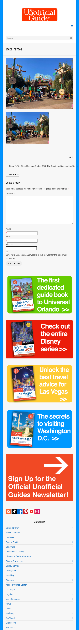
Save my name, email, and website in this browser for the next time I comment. (36, 256)
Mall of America (13, 599)
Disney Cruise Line (14, 561)
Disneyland (11, 570)
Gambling (10, 575)
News (8, 604)
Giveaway (10, 580)
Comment (10, 193)
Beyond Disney (12, 528)
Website (9, 244)
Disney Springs (12, 566)
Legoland (10, 594)
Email (8, 236)
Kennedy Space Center (16, 585)
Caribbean (10, 537)
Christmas (10, 547)
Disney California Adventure (18, 556)
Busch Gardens (13, 533)
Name (8, 229)
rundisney (10, 613)
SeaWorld (10, 618)
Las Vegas (10, 589)
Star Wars (10, 627)
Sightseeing (11, 623)
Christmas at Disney (15, 551)
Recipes (9, 608)
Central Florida (12, 542)
